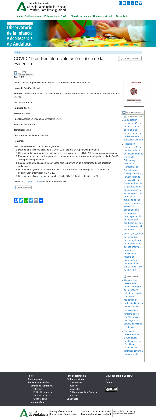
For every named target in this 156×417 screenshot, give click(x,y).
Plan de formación (76, 376)
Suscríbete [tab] (122, 16)
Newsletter (74, 389)
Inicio (17, 52)
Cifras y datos (40, 399)
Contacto (110, 382)
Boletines (74, 386)
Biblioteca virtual (75, 379)
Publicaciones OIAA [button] (55, 16)
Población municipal (43, 392)
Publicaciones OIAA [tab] (38, 382)
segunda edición (34, 181)
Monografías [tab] (37, 402)
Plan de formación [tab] (81, 16)
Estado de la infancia (41, 386)
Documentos (75, 382)
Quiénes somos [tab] (33, 16)
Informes (37, 389)
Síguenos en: (110, 377)
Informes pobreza (42, 395)
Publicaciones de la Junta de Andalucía (83, 394)
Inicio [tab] (19, 16)
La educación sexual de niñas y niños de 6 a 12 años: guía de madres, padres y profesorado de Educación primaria (133, 130)
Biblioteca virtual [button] (102, 16)
